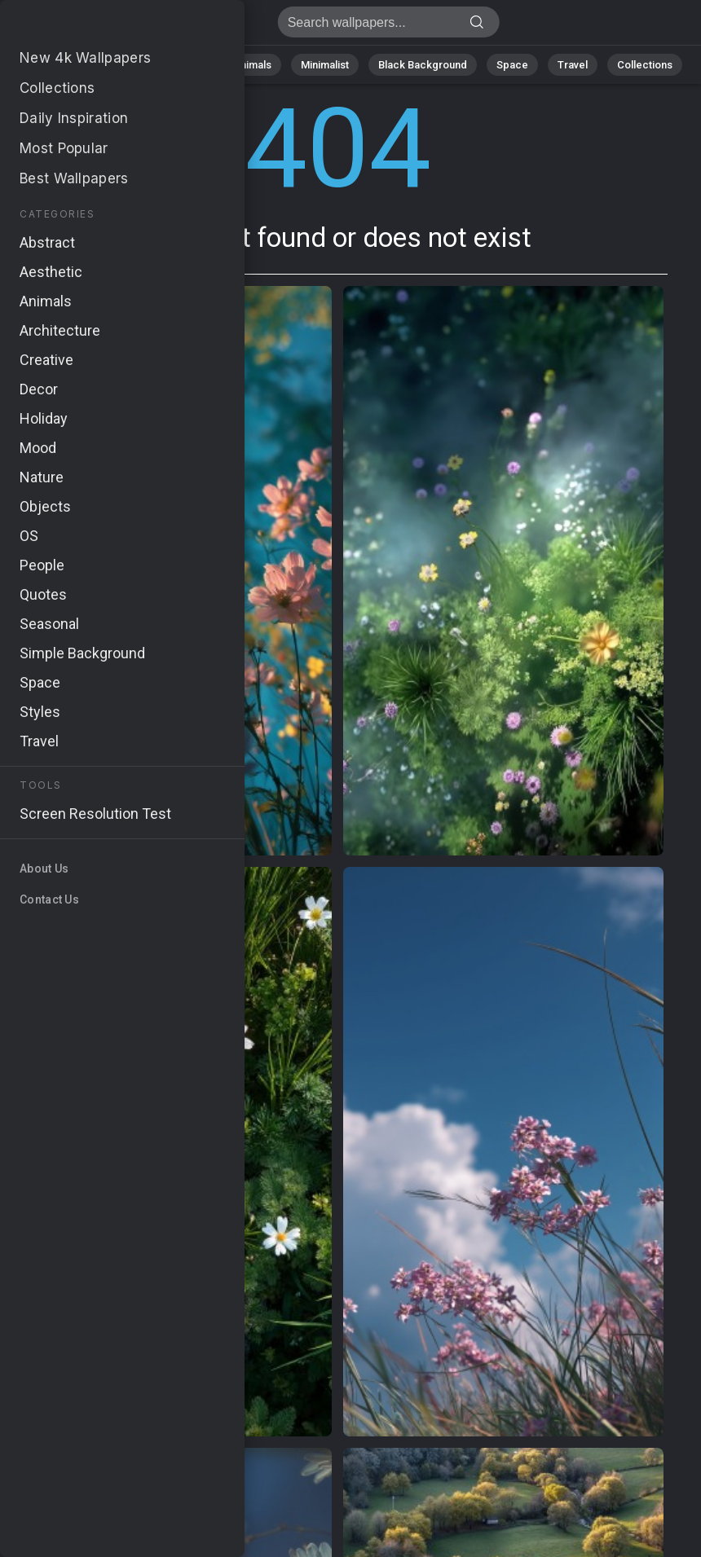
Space (512, 65)
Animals (252, 65)
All (64, 65)
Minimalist (325, 65)
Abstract (182, 65)
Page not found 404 (97, 26)
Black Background (422, 65)
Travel (573, 65)
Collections (644, 65)
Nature (115, 65)
